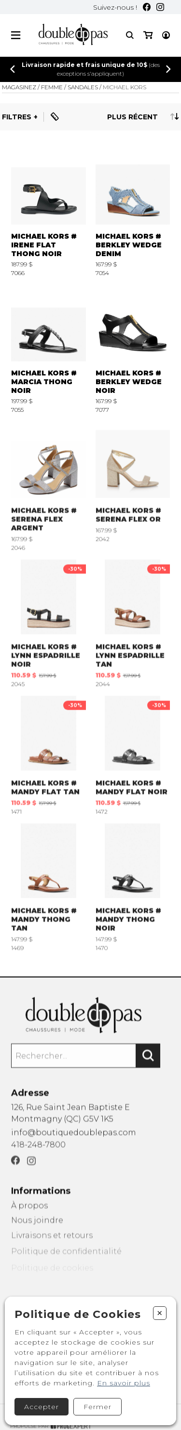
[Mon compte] (166, 35)
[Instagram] (160, 7)
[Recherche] (130, 35)
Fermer (97, 1406)
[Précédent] (12, 69)
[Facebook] (147, 7)
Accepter (41, 1406)
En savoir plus (123, 1383)
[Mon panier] (148, 35)
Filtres (16, 117)
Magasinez (19, 87)
